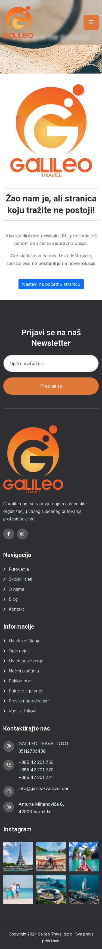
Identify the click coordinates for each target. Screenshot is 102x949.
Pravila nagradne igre (29, 701)
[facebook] (8, 534)
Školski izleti (20, 579)
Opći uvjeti (19, 650)
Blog (13, 599)
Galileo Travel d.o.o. (55, 934)
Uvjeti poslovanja (26, 660)
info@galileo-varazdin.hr (43, 788)
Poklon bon (20, 680)
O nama (16, 589)
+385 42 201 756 (36, 762)
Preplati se (51, 386)
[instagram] (22, 534)
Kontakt (16, 609)
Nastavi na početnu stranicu (51, 284)
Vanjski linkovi (22, 711)
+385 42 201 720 (36, 769)
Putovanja (19, 569)
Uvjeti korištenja (25, 640)
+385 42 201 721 (35, 777)
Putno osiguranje (25, 691)
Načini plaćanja (24, 670)
